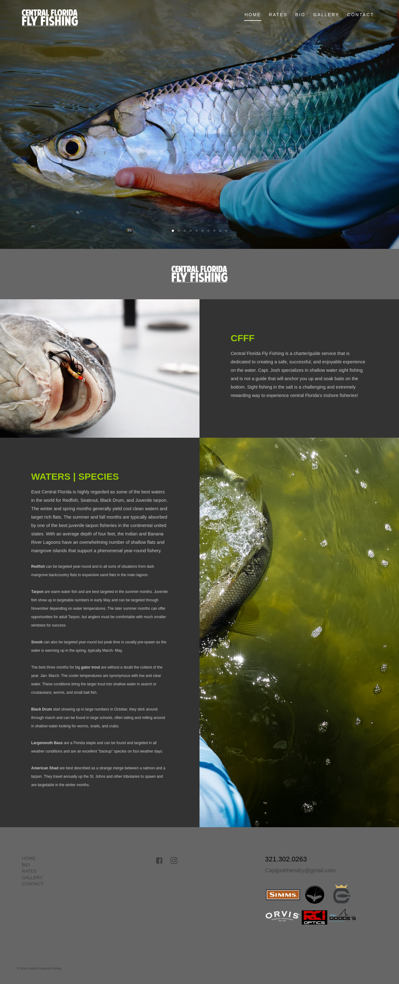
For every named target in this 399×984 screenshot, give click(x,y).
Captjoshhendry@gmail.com (300, 870)
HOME (29, 858)
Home (252, 14)
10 (226, 231)
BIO (300, 14)
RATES (278, 14)
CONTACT (360, 14)
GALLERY (326, 14)
